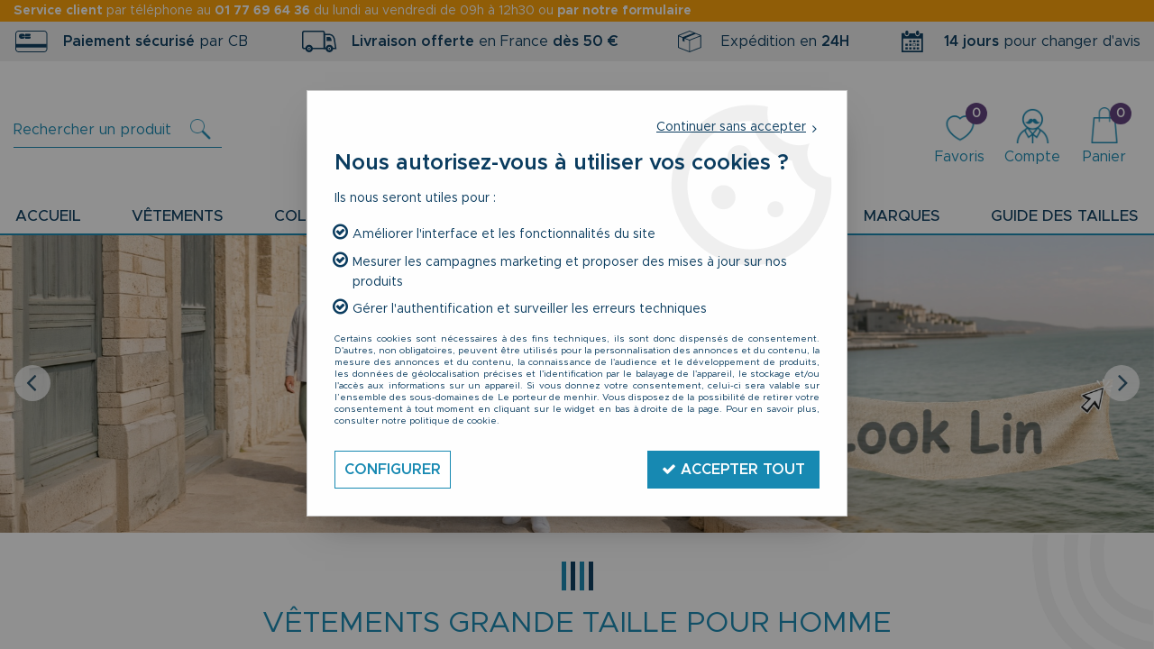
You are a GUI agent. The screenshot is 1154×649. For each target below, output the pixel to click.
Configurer (392, 469)
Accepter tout (733, 469)
